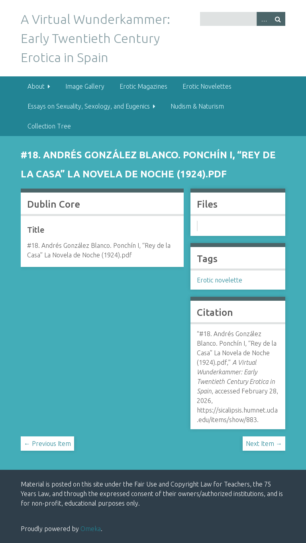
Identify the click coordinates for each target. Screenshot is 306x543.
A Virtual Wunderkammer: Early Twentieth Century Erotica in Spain (95, 38)
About (36, 86)
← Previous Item (47, 443)
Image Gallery (84, 86)
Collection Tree (49, 126)
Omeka (90, 528)
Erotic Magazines (143, 86)
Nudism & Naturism (197, 106)
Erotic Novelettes (206, 86)
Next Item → (264, 443)
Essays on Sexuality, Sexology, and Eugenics (88, 106)
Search (278, 19)
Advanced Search (264, 19)
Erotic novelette (219, 280)
